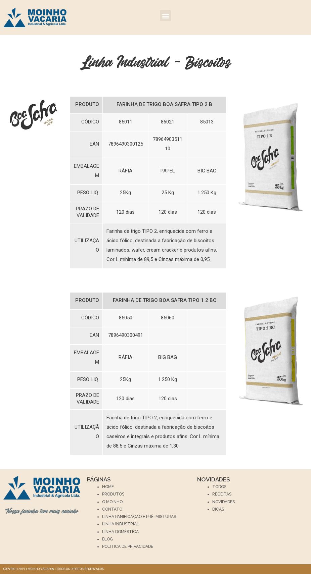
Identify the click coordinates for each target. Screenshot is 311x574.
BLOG (107, 539)
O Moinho (112, 502)
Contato (112, 509)
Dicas (218, 509)
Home (108, 486)
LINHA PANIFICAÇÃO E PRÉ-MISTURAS (139, 516)
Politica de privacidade (127, 546)
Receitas (221, 494)
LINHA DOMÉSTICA (120, 531)
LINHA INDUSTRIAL (120, 524)
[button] (165, 15)
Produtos (113, 494)
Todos (219, 486)
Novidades (223, 502)
